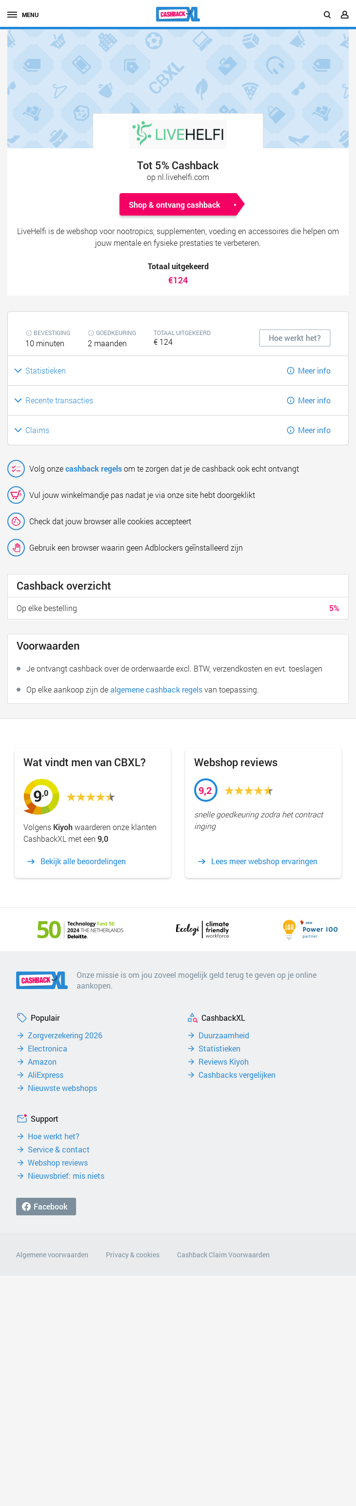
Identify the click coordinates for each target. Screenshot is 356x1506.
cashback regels (93, 468)
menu (23, 15)
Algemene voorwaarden (52, 1254)
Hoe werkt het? (53, 1136)
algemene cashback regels (156, 689)
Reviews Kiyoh (223, 1061)
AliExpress (45, 1074)
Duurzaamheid (223, 1035)
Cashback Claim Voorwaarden (223, 1254)
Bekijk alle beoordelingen (83, 861)
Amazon (42, 1061)
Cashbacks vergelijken (237, 1074)
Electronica (47, 1048)
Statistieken (219, 1048)
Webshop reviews (58, 1162)
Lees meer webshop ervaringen (264, 861)
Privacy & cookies (132, 1254)
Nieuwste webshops (62, 1088)
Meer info (314, 370)
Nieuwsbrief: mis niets (66, 1175)
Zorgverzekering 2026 (65, 1035)
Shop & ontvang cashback (174, 204)
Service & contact (59, 1149)
